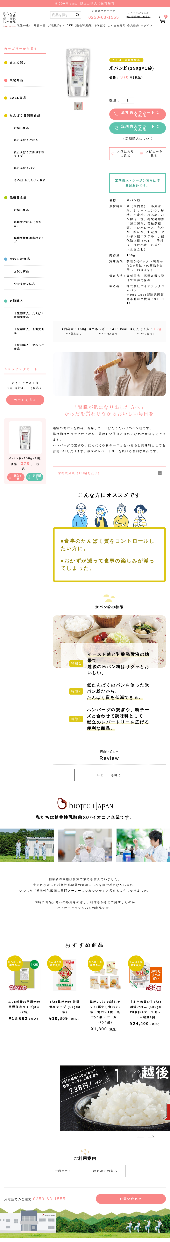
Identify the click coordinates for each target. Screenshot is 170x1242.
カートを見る (25, 400)
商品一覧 (40, 25)
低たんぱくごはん (26, 140)
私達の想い (24, 25)
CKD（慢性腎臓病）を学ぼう (86, 25)
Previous (140, 1137)
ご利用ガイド (56, 25)
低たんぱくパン (24, 168)
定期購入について (139, 138)
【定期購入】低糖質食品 (29, 331)
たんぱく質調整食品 (24, 115)
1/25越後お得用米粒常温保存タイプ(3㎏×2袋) (24, 1007)
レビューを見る (154, 153)
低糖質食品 (17, 197)
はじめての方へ (105, 1171)
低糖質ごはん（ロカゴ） (27, 224)
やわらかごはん (24, 283)
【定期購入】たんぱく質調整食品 (29, 315)
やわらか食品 (19, 259)
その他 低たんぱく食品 (30, 180)
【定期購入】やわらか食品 (29, 347)
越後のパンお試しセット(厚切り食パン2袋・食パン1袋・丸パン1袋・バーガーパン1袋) (105, 1012)
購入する (18, 477)
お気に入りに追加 (125, 153)
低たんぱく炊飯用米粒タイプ (29, 154)
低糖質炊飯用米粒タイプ (29, 240)
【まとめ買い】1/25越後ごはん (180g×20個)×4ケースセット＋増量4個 (146, 1009)
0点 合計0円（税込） (138, 16)
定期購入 (15, 300)
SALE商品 (17, 97)
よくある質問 (117, 25)
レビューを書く (109, 775)
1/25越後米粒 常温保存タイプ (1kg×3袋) (64, 1007)
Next (151, 1137)
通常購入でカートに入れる (140, 114)
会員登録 (133, 25)
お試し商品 (21, 128)
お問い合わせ (131, 1198)
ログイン (147, 25)
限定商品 (15, 80)
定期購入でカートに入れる (140, 128)
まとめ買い (17, 62)
